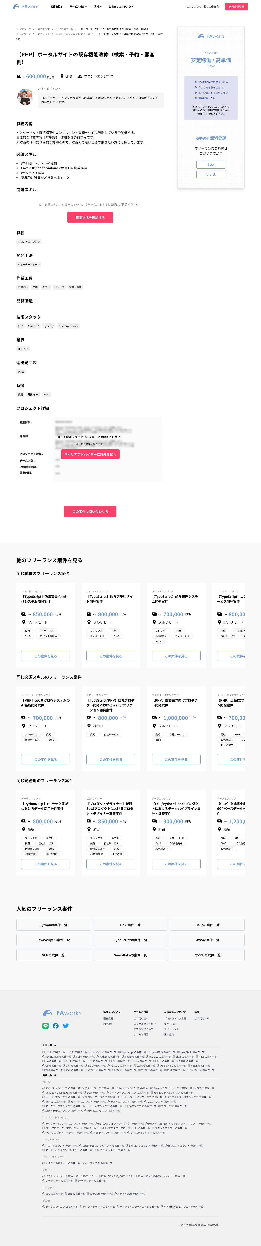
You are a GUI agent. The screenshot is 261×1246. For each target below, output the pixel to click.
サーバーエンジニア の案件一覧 (61, 1097)
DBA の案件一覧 (94, 1092)
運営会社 (108, 1018)
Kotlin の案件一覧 (199, 1065)
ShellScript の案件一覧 (201, 1070)
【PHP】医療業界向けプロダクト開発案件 (175, 702)
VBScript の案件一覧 (98, 1070)
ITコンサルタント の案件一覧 (60, 1145)
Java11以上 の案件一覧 (56, 1056)
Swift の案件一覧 (144, 1065)
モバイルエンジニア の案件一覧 (61, 1088)
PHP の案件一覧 (97, 1061)
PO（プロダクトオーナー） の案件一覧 (65, 1132)
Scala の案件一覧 (74, 1061)
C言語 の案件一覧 (187, 1061)
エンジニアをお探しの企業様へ (204, 6)
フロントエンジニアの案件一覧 (73, 33)
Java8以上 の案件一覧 (191, 1052)
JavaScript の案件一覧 (103, 1052)
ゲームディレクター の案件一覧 (146, 1132)
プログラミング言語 (175, 1018)
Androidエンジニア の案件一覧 (134, 1088)
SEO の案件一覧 (52, 1193)
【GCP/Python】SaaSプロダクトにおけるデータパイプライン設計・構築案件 (176, 808)
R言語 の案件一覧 (133, 1056)
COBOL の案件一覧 (124, 1070)
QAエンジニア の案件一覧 (160, 1101)
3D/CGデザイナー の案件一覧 (130, 1176)
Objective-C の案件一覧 (171, 1065)
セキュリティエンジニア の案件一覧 (172, 1092)
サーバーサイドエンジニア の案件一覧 (144, 1097)
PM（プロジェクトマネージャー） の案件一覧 (69, 1128)
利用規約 (108, 1023)
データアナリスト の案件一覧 (97, 1206)
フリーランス (171, 1029)
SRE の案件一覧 (204, 1088)
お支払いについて (143, 1029)
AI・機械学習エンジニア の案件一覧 (182, 1206)
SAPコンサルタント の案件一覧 (145, 1145)
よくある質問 (141, 1034)
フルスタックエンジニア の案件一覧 (189, 1097)
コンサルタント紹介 (145, 1023)
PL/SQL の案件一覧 (119, 1065)
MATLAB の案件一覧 (158, 1056)
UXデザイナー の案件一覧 (90, 1180)
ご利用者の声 (202, 1018)
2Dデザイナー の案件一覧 (95, 1176)
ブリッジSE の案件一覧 (172, 1106)
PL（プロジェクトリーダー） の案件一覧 (119, 1123)
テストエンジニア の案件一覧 (125, 1101)
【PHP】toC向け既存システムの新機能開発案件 (45, 702)
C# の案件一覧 (51, 1065)
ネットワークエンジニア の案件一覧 (127, 1092)
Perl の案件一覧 (119, 1061)
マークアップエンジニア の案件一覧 (63, 1106)
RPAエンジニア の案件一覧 (140, 1106)
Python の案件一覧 (108, 1056)
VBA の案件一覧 (52, 1070)
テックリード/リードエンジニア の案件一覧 (68, 1123)
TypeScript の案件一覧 (132, 1052)
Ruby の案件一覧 (84, 1056)
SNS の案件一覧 (75, 1193)
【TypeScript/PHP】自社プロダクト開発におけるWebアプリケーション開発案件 (110, 705)
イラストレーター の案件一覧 (60, 1176)
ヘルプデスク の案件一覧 (97, 1163)
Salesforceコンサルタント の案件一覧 (101, 1145)
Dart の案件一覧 (163, 1061)
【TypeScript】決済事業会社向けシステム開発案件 (44, 599)
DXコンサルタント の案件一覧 (112, 1150)
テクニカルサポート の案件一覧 (61, 1163)
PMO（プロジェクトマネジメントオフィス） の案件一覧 (178, 1123)
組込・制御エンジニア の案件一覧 (62, 1110)
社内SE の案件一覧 (54, 1101)
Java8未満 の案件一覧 (162, 1052)
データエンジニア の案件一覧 (60, 1206)
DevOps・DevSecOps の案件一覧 (62, 1092)
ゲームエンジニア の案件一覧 (104, 1106)
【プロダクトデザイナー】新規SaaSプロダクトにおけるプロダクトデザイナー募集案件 (109, 808)
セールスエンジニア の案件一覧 (87, 1101)
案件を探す (57, 6)
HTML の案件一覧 (53, 1052)
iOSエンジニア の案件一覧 (98, 1088)
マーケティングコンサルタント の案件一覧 (67, 1150)
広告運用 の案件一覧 (100, 1193)
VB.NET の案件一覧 (150, 1070)
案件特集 (169, 1034)
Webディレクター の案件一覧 (108, 1132)
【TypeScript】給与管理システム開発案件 (175, 599)
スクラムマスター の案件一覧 (169, 1128)
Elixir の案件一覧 (183, 1056)
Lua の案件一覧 (142, 1061)
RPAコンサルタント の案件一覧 (184, 1145)
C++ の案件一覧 (73, 1065)
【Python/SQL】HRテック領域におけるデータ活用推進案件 (44, 806)
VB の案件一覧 (73, 1070)
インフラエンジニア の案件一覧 (173, 1088)
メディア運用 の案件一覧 (129, 1193)
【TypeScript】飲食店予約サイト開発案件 (109, 599)
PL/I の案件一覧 (174, 1070)
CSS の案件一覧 (77, 1052)
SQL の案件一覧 (95, 1065)
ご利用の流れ (141, 1018)
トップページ (23, 29)
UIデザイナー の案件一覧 (57, 1180)
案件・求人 (170, 1023)
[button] (130, 1045)
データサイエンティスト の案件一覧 (138, 1206)
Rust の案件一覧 (206, 1056)
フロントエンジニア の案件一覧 (101, 1097)
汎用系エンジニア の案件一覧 (102, 1110)
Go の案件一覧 (51, 1061)
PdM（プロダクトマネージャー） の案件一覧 (124, 1128)
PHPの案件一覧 (64, 29)
